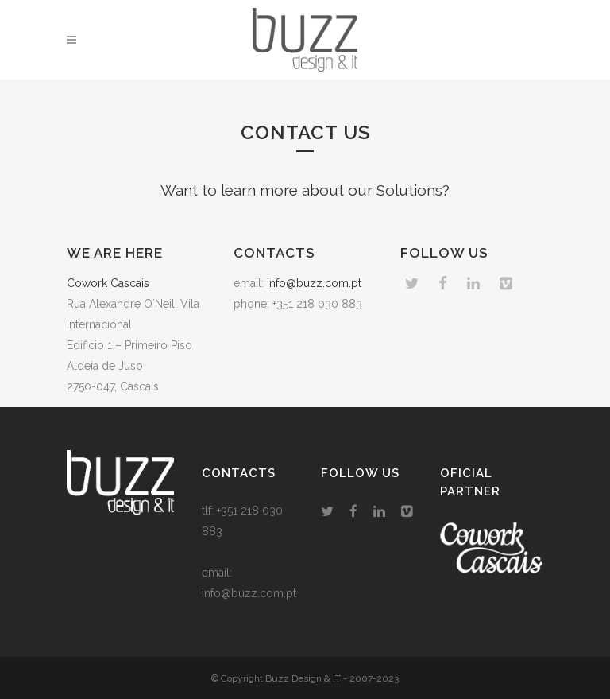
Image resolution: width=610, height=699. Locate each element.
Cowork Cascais (108, 283)
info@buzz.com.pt (314, 283)
